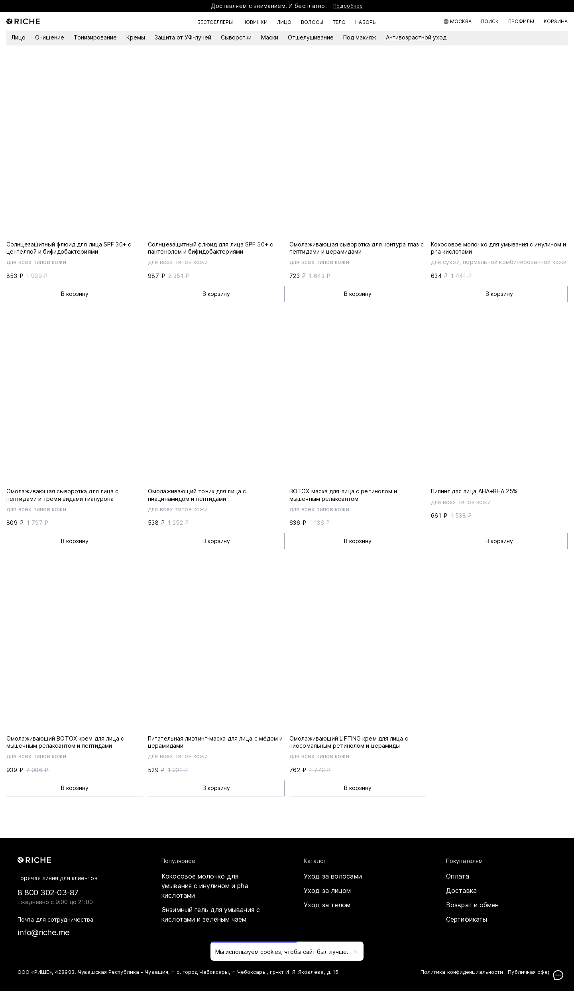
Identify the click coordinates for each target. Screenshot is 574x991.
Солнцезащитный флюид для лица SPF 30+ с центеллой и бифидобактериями (68, 248)
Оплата (457, 876)
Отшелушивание (311, 37)
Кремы (135, 37)
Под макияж (359, 37)
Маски (269, 37)
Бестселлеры (215, 22)
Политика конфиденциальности (462, 972)
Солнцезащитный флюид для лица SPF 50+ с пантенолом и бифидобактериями (210, 248)
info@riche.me (44, 932)
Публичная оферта (532, 972)
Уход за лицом (327, 890)
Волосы (312, 22)
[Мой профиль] (521, 21)
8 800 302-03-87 (48, 892)
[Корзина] (556, 21)
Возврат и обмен (472, 905)
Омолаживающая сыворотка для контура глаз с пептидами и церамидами (356, 248)
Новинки (254, 22)
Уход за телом (327, 905)
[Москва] (458, 21)
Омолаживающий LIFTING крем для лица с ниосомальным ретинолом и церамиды (348, 742)
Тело (339, 22)
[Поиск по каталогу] (490, 21)
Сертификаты (466, 919)
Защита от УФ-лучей (183, 37)
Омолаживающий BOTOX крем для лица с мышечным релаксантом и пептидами (65, 742)
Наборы (366, 22)
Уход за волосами (333, 876)
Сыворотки (236, 37)
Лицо (284, 22)
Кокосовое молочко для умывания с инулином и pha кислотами (204, 885)
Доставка (461, 890)
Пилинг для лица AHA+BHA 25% (474, 491)
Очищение (49, 37)
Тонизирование (95, 37)
